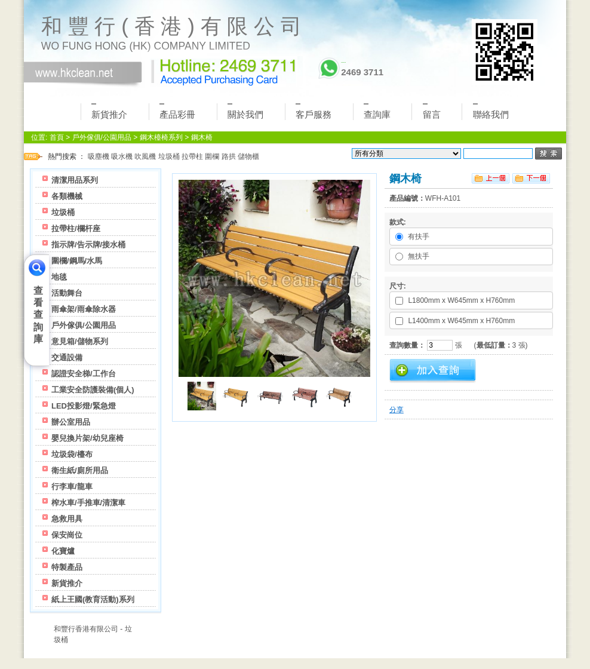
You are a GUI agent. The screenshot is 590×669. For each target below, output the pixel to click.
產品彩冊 (177, 111)
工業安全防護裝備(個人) (92, 389)
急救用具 (66, 518)
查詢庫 (377, 111)
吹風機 (145, 156)
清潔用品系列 (74, 180)
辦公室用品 (70, 422)
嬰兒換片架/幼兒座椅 (87, 438)
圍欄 (212, 156)
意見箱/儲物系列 (79, 341)
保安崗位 (66, 534)
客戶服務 (313, 111)
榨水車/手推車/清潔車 (88, 502)
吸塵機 (98, 156)
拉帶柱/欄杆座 (75, 228)
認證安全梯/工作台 (83, 373)
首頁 (57, 137)
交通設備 (66, 357)
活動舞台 (66, 293)
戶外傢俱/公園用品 (101, 137)
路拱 (229, 156)
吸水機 (122, 156)
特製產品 (66, 567)
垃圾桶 (169, 156)
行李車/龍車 (72, 486)
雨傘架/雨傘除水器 (83, 309)
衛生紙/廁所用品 (79, 470)
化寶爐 (63, 551)
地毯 (59, 276)
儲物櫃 (248, 156)
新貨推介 (109, 111)
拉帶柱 (192, 156)
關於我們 (245, 111)
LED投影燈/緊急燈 (83, 405)
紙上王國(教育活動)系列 (92, 599)
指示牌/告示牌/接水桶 (88, 244)
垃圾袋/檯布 (72, 454)
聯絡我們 (491, 111)
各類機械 (66, 196)
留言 (432, 111)
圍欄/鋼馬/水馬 (76, 260)
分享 (396, 410)
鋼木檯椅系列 (161, 137)
